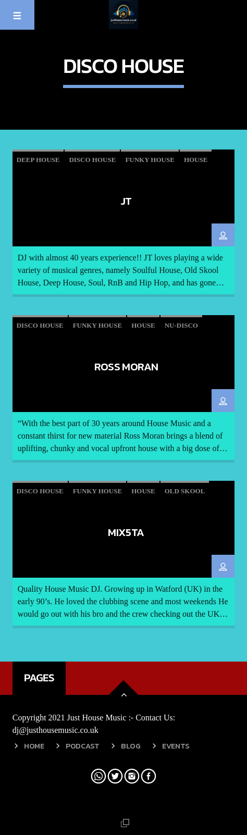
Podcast (83, 746)
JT (126, 201)
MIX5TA (126, 532)
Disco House (92, 160)
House (196, 160)
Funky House (150, 160)
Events (176, 746)
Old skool (185, 491)
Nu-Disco (181, 325)
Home (34, 746)
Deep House (38, 160)
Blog (131, 746)
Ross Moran (126, 366)
